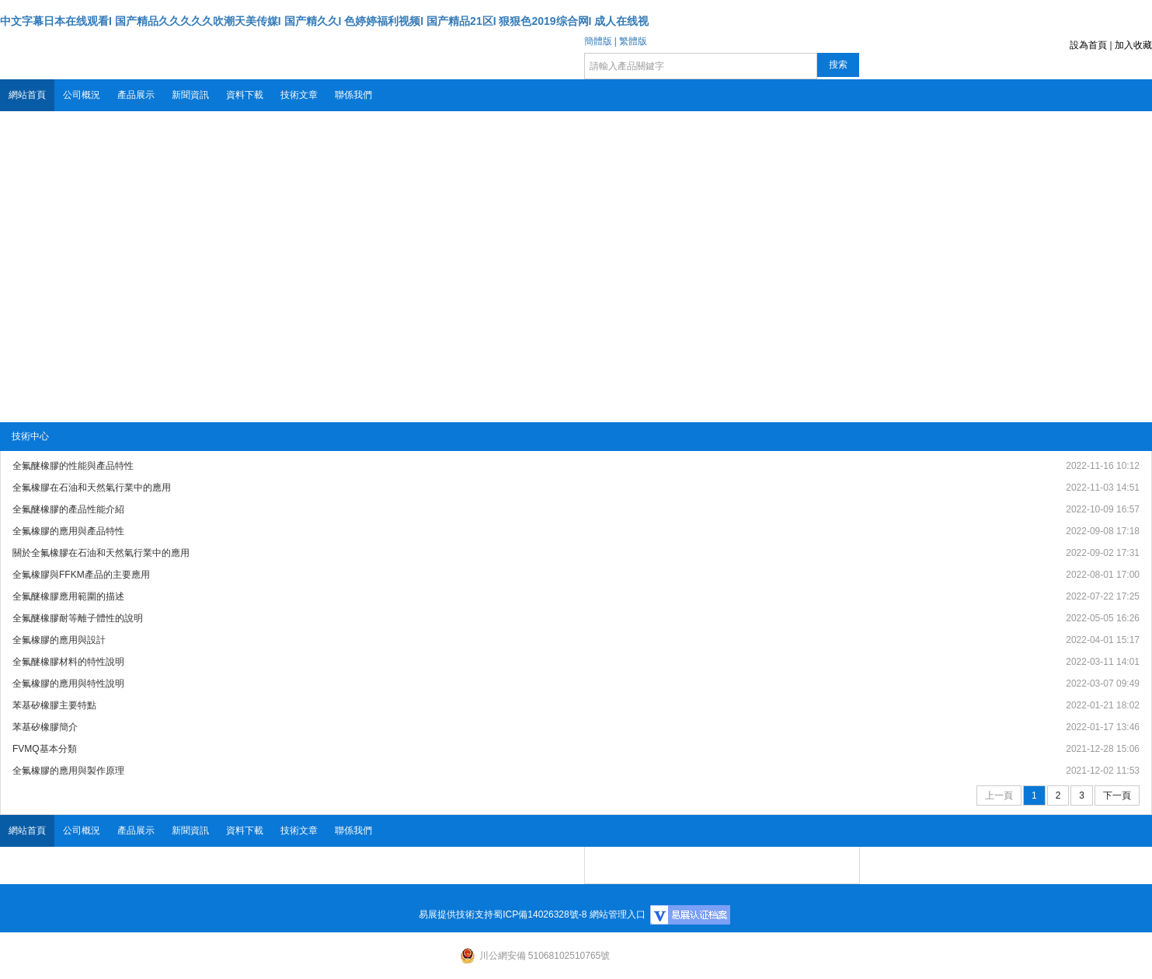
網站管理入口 (618, 914)
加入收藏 (1133, 45)
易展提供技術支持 (456, 914)
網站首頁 (27, 94)
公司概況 (81, 94)
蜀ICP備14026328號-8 (539, 914)
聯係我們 (353, 94)
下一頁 (1117, 795)
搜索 (838, 64)
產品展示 (136, 94)
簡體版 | (600, 41)
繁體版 (633, 41)
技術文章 (299, 94)
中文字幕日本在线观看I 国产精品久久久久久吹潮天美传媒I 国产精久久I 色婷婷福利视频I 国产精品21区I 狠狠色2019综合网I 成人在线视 (324, 21)
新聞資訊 (190, 94)
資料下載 (244, 94)
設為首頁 (1088, 45)
